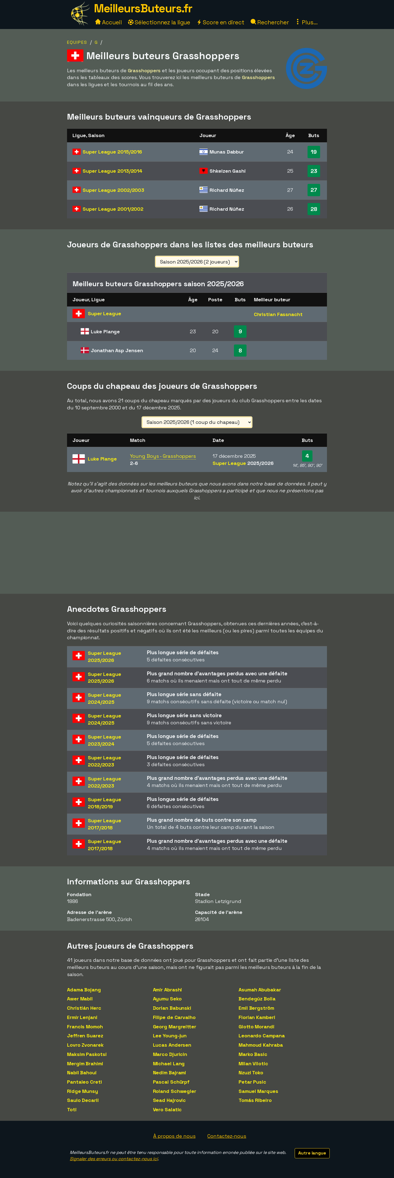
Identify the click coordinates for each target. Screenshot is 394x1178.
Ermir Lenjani (82, 1017)
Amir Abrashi (167, 989)
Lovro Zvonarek (85, 1045)
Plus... (306, 22)
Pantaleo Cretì (84, 1082)
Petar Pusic (252, 1082)
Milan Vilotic (253, 1063)
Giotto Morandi (256, 1026)
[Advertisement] (197, 552)
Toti (72, 1109)
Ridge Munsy (82, 1091)
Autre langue (312, 1153)
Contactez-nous (226, 1136)
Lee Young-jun (170, 1035)
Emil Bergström (256, 1008)
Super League (112, 152)
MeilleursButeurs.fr (143, 8)
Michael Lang (169, 1063)
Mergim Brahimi (85, 1063)
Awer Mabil (80, 998)
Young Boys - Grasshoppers (163, 456)
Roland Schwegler (174, 1091)
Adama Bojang (84, 989)
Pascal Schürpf (171, 1082)
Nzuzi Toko (251, 1072)
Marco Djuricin (170, 1054)
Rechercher (270, 22)
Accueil (108, 22)
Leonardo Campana (262, 1035)
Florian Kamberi (257, 1017)
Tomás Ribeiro (255, 1100)
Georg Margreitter (174, 1026)
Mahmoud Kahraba (261, 1045)
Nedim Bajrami (169, 1072)
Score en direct (220, 22)
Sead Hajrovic (169, 1100)
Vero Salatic (167, 1109)
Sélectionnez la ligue (159, 22)
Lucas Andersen (172, 1045)
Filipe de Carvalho (174, 1017)
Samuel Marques (258, 1091)
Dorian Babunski (172, 1008)
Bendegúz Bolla (257, 998)
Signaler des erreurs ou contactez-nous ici (114, 1159)
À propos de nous (174, 1136)
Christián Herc (84, 1008)
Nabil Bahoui (82, 1072)
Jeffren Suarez (85, 1035)
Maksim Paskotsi (87, 1054)
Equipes (77, 42)
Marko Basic (253, 1054)
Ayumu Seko (167, 998)
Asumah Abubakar (260, 989)
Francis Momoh (85, 1026)
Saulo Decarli (83, 1100)
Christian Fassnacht (278, 314)
